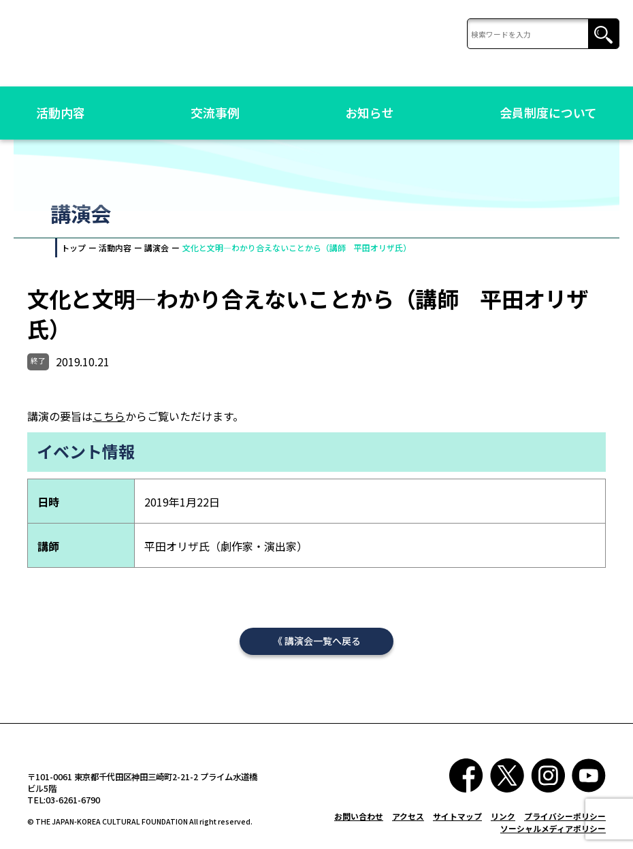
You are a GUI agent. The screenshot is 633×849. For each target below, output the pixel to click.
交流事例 (215, 112)
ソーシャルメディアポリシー (553, 833)
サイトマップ (457, 821)
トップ (73, 247)
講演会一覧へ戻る (323, 646)
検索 (603, 34)
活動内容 (60, 112)
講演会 (156, 247)
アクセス (408, 821)
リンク (503, 821)
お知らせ (369, 112)
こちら (109, 419)
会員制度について (548, 112)
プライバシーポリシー (565, 821)
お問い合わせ (358, 821)
